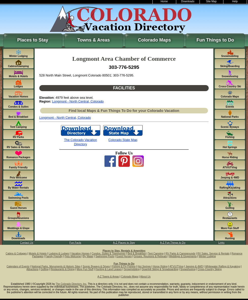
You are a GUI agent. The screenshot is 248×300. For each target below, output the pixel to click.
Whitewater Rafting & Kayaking (222, 266)
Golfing (45, 269)
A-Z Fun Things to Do (172, 242)
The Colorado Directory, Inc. (71, 284)
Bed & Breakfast (137, 253)
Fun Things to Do (215, 40)
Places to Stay (32, 40)
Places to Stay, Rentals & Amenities (124, 250)
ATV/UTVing (176, 266)
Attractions (32, 269)
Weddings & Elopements (183, 256)
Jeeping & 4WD (194, 266)
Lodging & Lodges (59, 253)
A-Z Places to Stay (124, 242)
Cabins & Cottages (16, 253)
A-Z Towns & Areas (108, 276)
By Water (88, 256)
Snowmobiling (131, 269)
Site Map (211, 1)
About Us (145, 276)
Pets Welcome (73, 256)
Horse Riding (160, 266)
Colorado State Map (123, 140)
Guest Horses (124, 256)
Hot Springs (144, 266)
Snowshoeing (188, 269)
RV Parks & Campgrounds (180, 253)
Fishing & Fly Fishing (124, 266)
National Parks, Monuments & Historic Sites (55, 266)
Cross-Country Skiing (209, 269)
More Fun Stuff (85, 269)
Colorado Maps (154, 40)
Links (221, 242)
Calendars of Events (18, 266)
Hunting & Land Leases (108, 269)
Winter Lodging (207, 256)
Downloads (187, 1)
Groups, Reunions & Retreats (150, 256)
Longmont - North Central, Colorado (78, 101)
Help (235, 1)
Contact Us (26, 242)
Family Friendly (54, 256)
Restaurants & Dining (63, 269)
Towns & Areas (93, 40)
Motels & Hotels (38, 253)
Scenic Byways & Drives (96, 266)
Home (164, 1)
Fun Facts (75, 242)
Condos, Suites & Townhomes (109, 253)
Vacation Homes (80, 253)
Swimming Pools (104, 256)
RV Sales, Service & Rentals (213, 253)
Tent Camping (156, 253)
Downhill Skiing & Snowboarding (160, 269)
